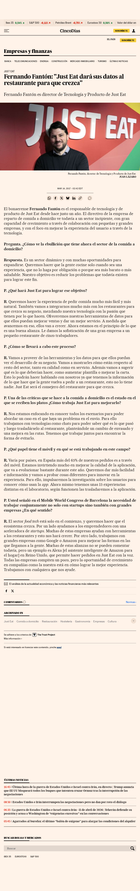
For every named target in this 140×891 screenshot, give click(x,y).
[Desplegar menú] (6, 30)
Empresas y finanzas (28, 51)
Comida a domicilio (28, 621)
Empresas (99, 621)
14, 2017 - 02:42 (69, 188)
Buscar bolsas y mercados (22, 837)
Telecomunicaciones (25, 61)
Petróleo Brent (63, 23)
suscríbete (121, 30)
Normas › (131, 602)
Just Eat (9, 621)
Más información (13, 638)
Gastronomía (82, 621)
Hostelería (66, 621)
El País (111, 39)
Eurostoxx (20, 857)
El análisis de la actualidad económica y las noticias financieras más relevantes (53, 583)
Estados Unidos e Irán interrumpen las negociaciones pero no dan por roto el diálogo (69, 802)
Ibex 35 (10, 23)
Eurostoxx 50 (94, 23)
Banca (7, 61)
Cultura (112, 621)
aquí (59, 647)
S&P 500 (34, 23)
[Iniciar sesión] (133, 31)
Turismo (102, 61)
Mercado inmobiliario (82, 61)
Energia (44, 61)
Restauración (49, 621)
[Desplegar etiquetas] (133, 621)
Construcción (59, 61)
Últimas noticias (119, 61)
